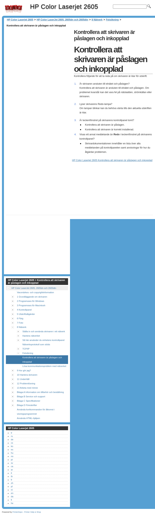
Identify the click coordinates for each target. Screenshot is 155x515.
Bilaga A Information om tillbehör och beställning (40, 392)
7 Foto (20, 323)
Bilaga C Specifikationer (28, 401)
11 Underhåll (23, 379)
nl (12, 490)
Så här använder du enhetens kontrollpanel (43, 340)
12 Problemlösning (26, 383)
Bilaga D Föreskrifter (27, 405)
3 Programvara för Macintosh (31, 305)
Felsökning (112, 19)
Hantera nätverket (31, 336)
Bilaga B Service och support (31, 396)
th (12, 476)
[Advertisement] (39, 55)
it (11, 473)
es (12, 449)
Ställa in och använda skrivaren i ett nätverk (43, 331)
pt (12, 459)
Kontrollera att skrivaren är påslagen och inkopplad (42, 359)
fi (11, 500)
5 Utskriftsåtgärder (26, 314)
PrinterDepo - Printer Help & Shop (26, 512)
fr (11, 480)
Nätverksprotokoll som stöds (36, 344)
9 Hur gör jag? (24, 370)
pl (12, 486)
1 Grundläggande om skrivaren (32, 297)
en (12, 493)
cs (12, 443)
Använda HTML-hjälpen (28, 418)
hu (12, 453)
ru (12, 436)
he (12, 503)
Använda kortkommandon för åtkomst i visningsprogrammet (36, 411)
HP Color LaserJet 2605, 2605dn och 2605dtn (62, 19)
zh (12, 483)
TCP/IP (26, 349)
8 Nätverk (97, 19)
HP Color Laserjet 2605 (13, 9)
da (12, 496)
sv (12, 463)
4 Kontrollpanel (24, 310)
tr (11, 433)
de (12, 439)
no (12, 456)
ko (12, 446)
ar (12, 469)
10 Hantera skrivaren (27, 375)
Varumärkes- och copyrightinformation (35, 292)
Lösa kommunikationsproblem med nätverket (44, 366)
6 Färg (20, 318)
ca (12, 466)
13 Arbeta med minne (27, 388)
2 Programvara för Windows (30, 301)
